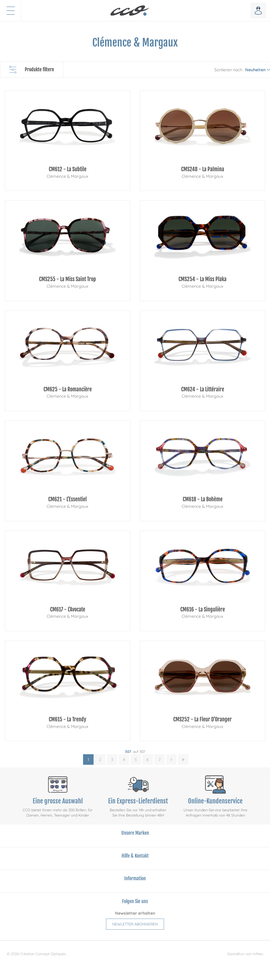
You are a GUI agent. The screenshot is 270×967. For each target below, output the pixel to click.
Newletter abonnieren (135, 924)
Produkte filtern (31, 69)
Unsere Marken (135, 833)
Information (135, 878)
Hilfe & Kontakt (135, 856)
